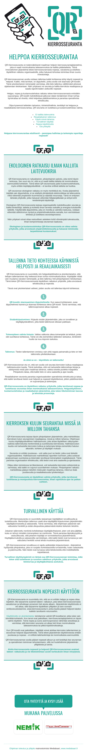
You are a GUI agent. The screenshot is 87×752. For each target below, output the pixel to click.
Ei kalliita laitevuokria (44, 114)
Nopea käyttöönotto (45, 124)
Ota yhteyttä (44, 126)
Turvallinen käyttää (44, 122)
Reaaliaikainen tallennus (45, 117)
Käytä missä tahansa (44, 119)
